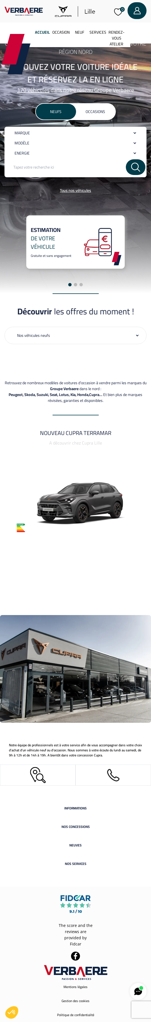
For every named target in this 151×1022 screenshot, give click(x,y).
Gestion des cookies (75, 1001)
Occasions (95, 111)
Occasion (61, 32)
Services (97, 32)
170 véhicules (33, 90)
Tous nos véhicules (75, 190)
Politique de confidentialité (75, 1015)
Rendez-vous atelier (116, 38)
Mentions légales (75, 987)
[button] (11, 1012)
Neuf (79, 32)
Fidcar (75, 944)
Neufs (56, 111)
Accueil (42, 32)
